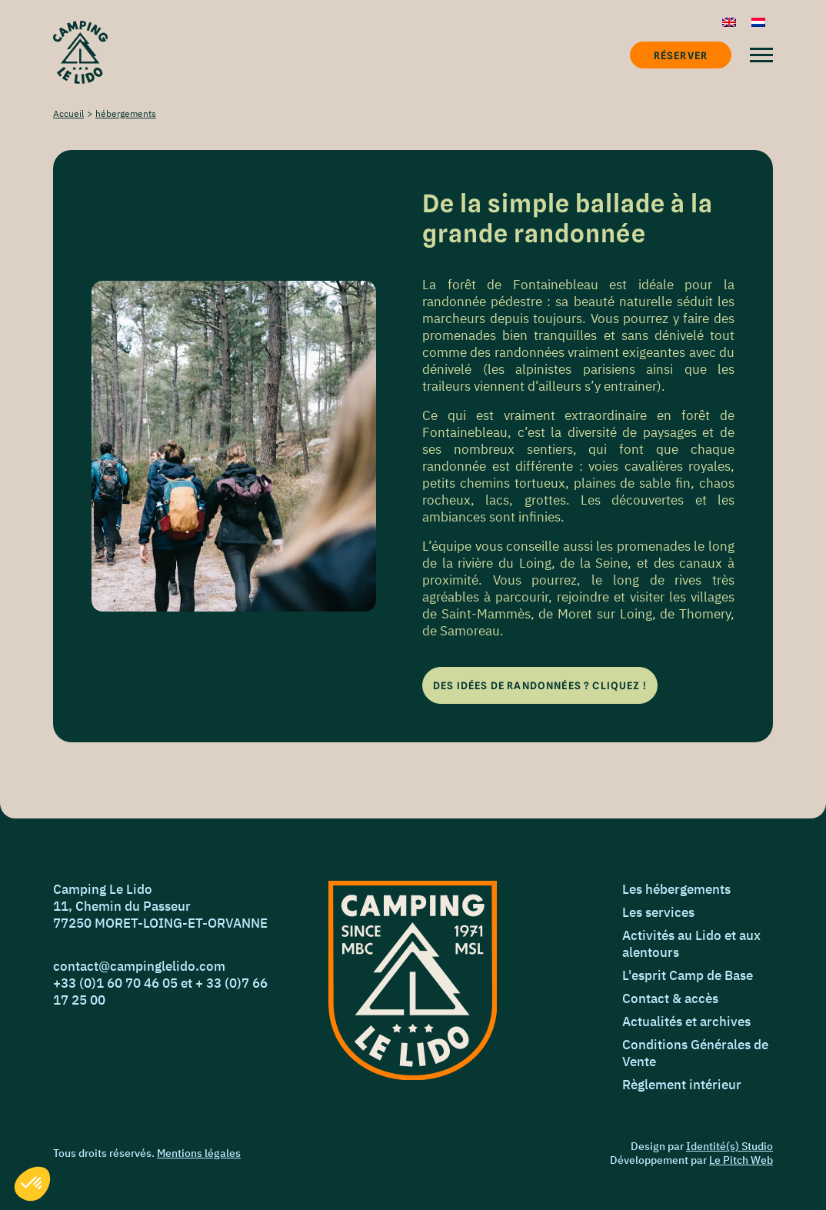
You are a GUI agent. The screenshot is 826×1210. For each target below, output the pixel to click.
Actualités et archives (686, 1021)
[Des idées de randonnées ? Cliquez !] (540, 685)
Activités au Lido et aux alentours (691, 944)
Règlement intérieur (681, 1084)
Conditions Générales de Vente (695, 1053)
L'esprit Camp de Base (687, 975)
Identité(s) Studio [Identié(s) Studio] (729, 1146)
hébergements (125, 113)
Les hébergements (676, 889)
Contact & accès (670, 998)
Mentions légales (199, 1153)
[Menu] (761, 55)
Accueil (68, 113)
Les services (658, 912)
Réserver (681, 55)
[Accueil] (80, 52)
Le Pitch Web (741, 1160)
